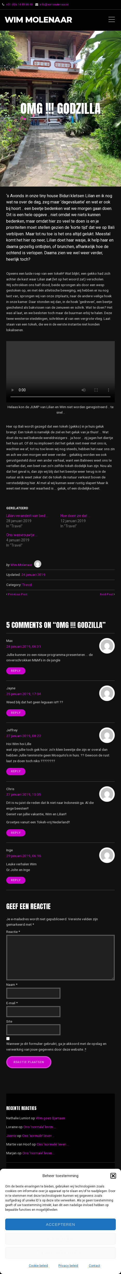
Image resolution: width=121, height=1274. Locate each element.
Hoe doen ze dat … (75, 516)
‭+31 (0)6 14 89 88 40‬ (19, 4)
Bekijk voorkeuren (60, 1253)
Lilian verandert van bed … (27, 516)
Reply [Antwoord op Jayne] (16, 712)
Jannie (11, 1136)
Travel (27, 585)
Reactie (13, 932)
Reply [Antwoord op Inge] (16, 880)
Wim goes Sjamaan (50, 1118)
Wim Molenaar (38, 20)
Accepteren (60, 1224)
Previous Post (17, 594)
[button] (113, 1175)
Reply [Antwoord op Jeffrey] (16, 771)
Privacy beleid (68, 1266)
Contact (94, 1266)
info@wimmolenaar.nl (54, 4)
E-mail (12, 1003)
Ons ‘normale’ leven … (39, 1127)
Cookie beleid (38, 1266)
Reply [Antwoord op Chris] (16, 832)
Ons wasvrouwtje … (22, 535)
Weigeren (60, 1238)
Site (9, 1021)
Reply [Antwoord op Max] (16, 671)
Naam (11, 984)
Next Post (106, 594)
